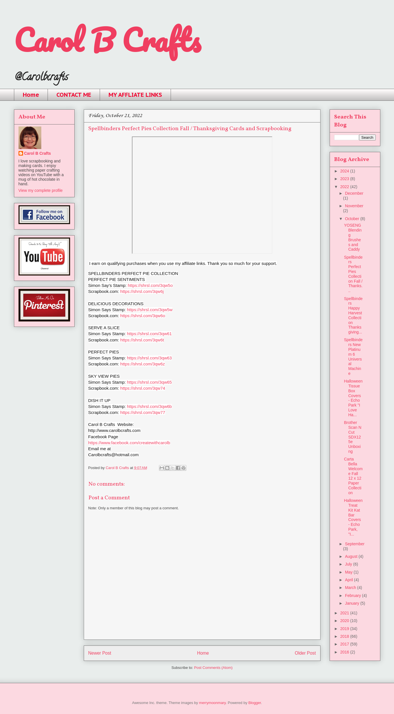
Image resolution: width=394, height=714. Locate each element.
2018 (345, 636)
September (354, 544)
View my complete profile (41, 190)
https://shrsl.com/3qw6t (142, 339)
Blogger (254, 703)
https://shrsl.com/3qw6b (149, 406)
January (352, 603)
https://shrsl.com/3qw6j (142, 291)
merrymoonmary (212, 703)
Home (31, 94)
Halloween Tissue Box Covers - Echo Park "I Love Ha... (353, 398)
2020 (345, 620)
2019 (345, 628)
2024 (345, 171)
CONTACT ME (73, 94)
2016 (345, 652)
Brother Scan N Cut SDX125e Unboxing (352, 437)
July (349, 564)
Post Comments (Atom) (213, 667)
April (349, 580)
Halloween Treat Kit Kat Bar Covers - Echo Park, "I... (353, 517)
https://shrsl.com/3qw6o (142, 315)
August (351, 556)
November (354, 206)
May (349, 572)
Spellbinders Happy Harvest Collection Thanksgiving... (353, 315)
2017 (345, 644)
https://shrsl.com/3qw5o (150, 285)
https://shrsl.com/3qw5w (149, 309)
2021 (345, 613)
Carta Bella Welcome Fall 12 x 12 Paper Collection (353, 476)
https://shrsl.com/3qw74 (142, 388)
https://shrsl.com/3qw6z (142, 363)
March (351, 587)
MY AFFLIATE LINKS (135, 94)
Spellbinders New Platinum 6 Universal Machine (353, 356)
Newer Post (99, 653)
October (352, 218)
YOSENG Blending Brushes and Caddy (353, 237)
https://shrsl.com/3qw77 (142, 412)
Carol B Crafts (107, 40)
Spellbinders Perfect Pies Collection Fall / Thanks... (353, 274)
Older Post (305, 653)
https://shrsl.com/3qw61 (149, 333)
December (354, 193)
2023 (345, 178)
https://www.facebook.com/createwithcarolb (129, 442)
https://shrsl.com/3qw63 (149, 357)
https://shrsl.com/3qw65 (149, 382)
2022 (345, 186)
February (353, 595)
